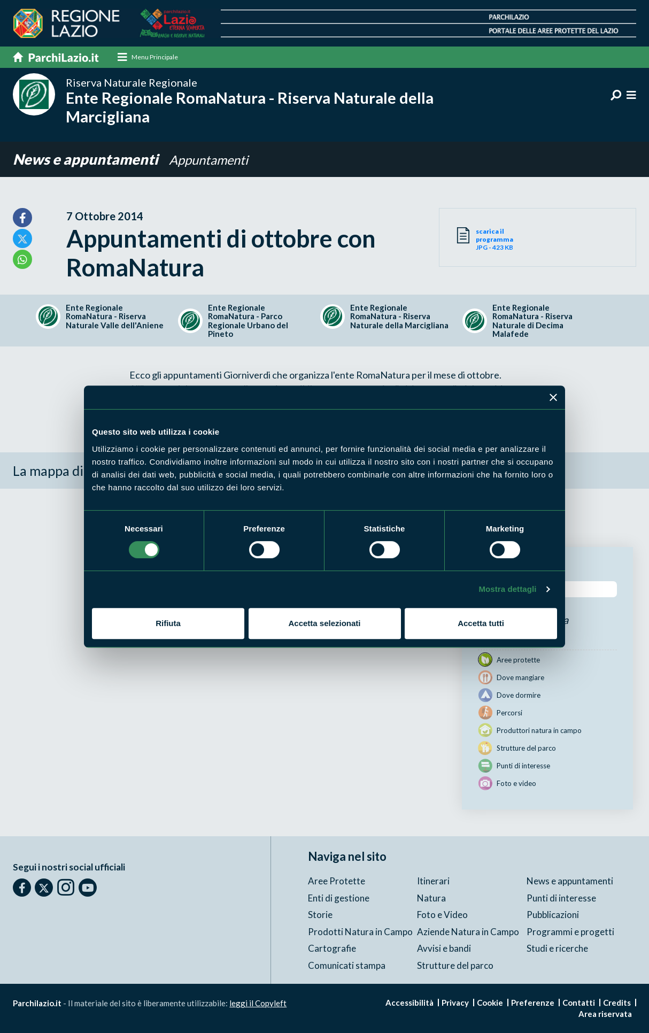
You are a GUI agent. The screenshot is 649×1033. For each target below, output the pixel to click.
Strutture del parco (455, 965)
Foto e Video (442, 914)
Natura (431, 898)
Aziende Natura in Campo (468, 931)
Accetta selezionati (324, 623)
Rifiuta (168, 623)
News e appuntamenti (87, 159)
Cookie (490, 1002)
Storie (320, 914)
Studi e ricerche (557, 948)
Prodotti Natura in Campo (360, 931)
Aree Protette (336, 880)
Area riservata (605, 1014)
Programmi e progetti (570, 931)
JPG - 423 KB (506, 239)
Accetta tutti (481, 623)
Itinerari (433, 880)
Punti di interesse (561, 898)
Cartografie (332, 948)
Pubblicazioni (553, 914)
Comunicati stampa (346, 965)
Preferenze (532, 1002)
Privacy (455, 1002)
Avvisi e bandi (444, 948)
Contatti (578, 1002)
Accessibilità (409, 1002)
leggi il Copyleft (258, 1003)
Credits (617, 1002)
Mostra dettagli (507, 588)
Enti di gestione (338, 898)
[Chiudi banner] (553, 397)
